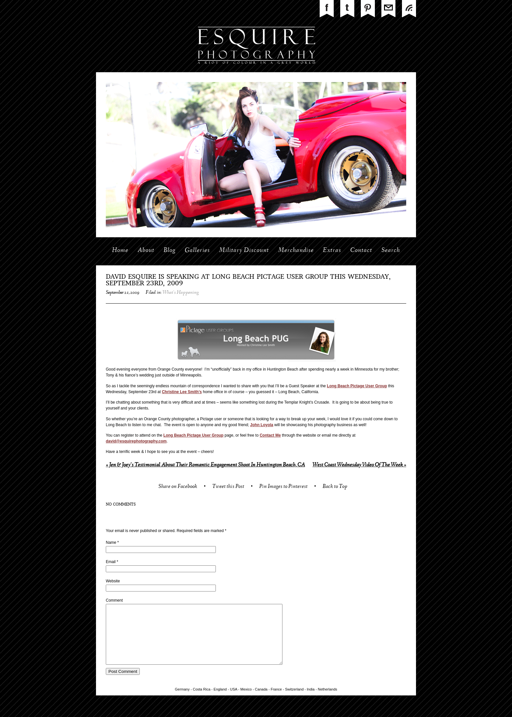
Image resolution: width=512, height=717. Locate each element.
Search (390, 250)
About (145, 250)
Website (113, 581)
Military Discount (244, 250)
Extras (332, 250)
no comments (121, 505)
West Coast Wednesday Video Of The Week (359, 465)
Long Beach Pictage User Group (357, 386)
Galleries (197, 250)
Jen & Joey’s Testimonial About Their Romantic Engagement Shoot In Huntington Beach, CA (205, 465)
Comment (114, 600)
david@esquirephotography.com (136, 441)
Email (111, 561)
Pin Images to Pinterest (283, 487)
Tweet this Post (228, 487)
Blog (170, 250)
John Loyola (261, 425)
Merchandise (296, 250)
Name (111, 542)
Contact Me (270, 435)
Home (120, 250)
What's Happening (181, 292)
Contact (361, 250)
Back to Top (335, 487)
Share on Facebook (177, 487)
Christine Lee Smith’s (182, 392)
